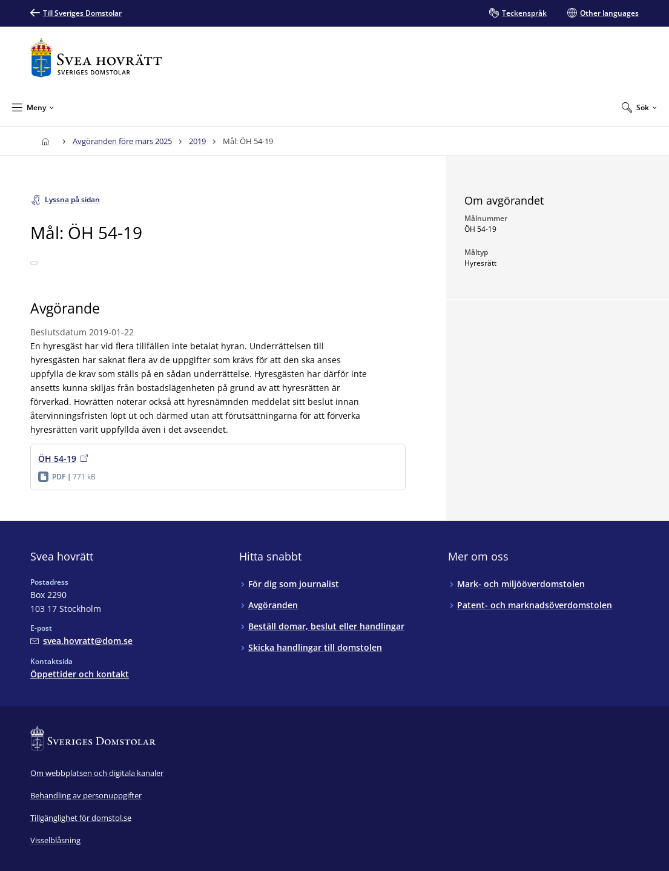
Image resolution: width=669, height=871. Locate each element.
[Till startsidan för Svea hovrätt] (96, 57)
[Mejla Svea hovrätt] (81, 641)
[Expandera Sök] (639, 107)
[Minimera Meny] (33, 107)
